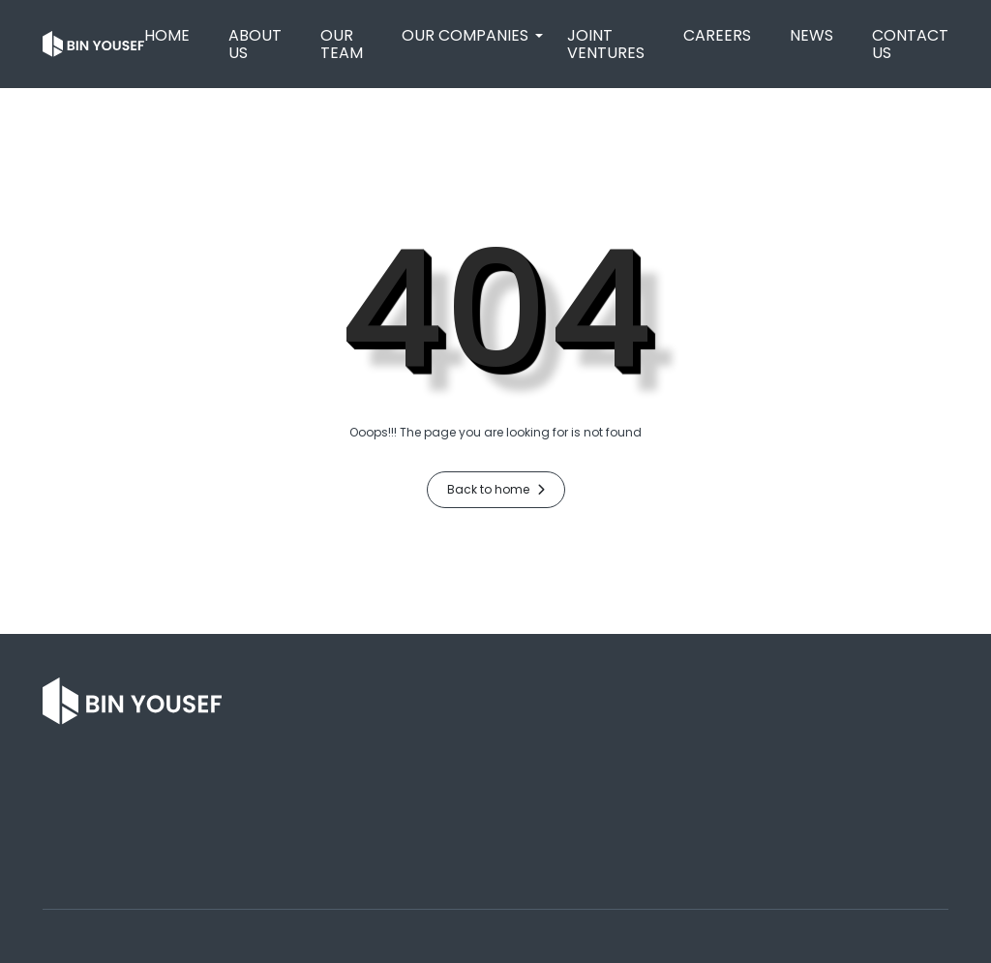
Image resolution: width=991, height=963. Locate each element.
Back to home (496, 489)
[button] (465, 35)
